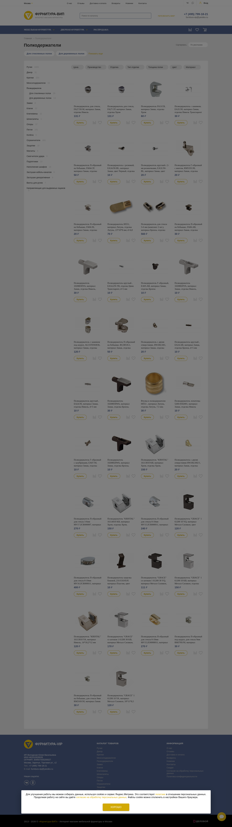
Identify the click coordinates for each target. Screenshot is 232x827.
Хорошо (116, 807)
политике (160, 794)
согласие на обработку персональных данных (101, 797)
